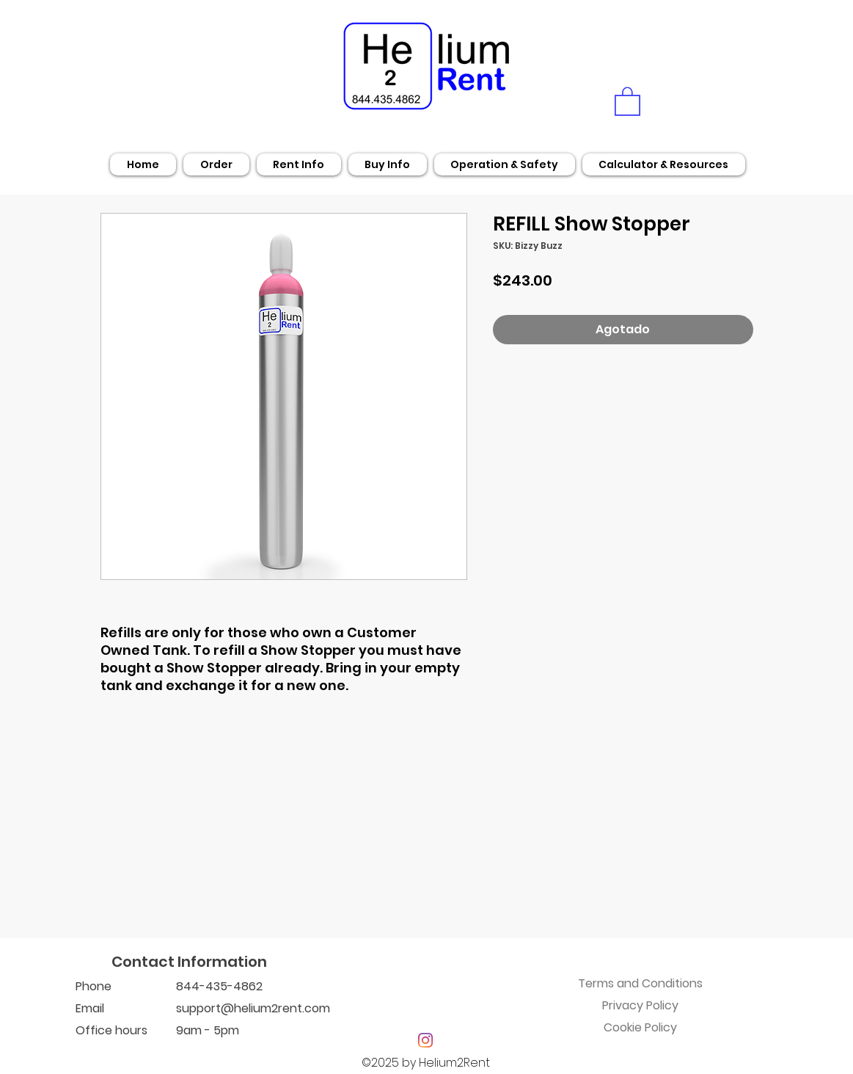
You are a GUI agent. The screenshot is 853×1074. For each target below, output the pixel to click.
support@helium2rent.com (253, 1008)
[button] (627, 100)
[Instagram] (425, 1040)
